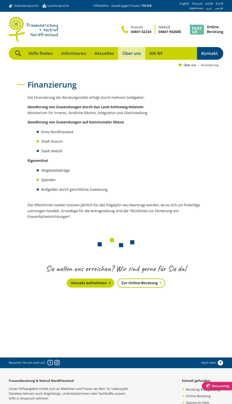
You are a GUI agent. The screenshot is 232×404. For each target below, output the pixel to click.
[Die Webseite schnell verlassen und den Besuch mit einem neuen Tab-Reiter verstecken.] (217, 386)
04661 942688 (169, 32)
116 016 (146, 6)
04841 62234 (141, 32)
